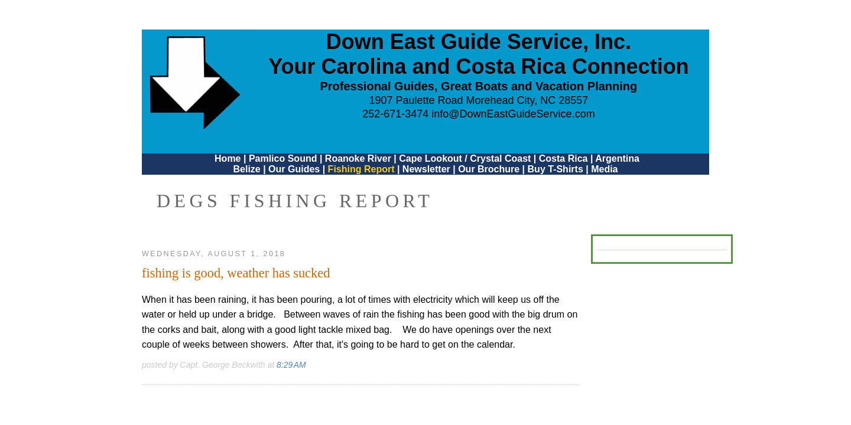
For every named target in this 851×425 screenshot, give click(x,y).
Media (604, 169)
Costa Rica (563, 158)
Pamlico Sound (283, 158)
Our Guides (294, 169)
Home (228, 158)
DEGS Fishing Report (295, 200)
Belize (246, 169)
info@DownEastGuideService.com (513, 114)
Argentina (617, 158)
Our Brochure (488, 169)
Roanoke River (358, 158)
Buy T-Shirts (555, 169)
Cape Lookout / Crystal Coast (465, 158)
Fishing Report (362, 169)
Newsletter (426, 169)
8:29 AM (291, 365)
